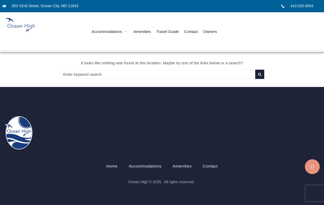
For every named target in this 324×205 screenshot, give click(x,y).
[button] (110, 31)
